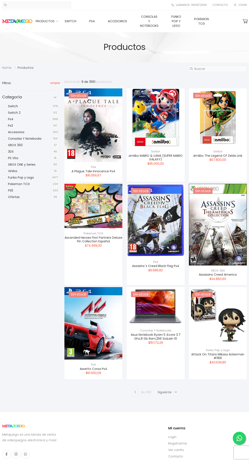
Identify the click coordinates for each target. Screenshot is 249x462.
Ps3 (10, 125)
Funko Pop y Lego (176, 21)
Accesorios (117, 21)
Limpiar (55, 83)
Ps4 (92, 21)
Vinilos (12, 171)
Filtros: (6, 83)
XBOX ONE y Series (21, 164)
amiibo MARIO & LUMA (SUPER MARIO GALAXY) (156, 157)
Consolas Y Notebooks (149, 21)
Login (240, 5)
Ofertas (14, 197)
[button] (245, 21)
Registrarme (177, 443)
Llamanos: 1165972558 (189, 5)
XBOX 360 (218, 271)
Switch (70, 21)
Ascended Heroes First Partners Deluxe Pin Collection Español (93, 239)
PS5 (10, 190)
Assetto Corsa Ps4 (93, 369)
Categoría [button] (12, 97)
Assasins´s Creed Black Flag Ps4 (155, 266)
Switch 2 (14, 112)
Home (18, 21)
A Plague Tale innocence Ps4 (93, 171)
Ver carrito (176, 450)
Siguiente (167, 392)
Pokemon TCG (201, 21)
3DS (11, 151)
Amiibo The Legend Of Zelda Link (217, 155)
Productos (45, 21)
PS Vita (13, 158)
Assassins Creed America (218, 274)
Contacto (220, 5)
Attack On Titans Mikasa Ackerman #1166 (217, 356)
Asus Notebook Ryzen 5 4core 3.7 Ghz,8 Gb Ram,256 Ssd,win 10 (155, 337)
